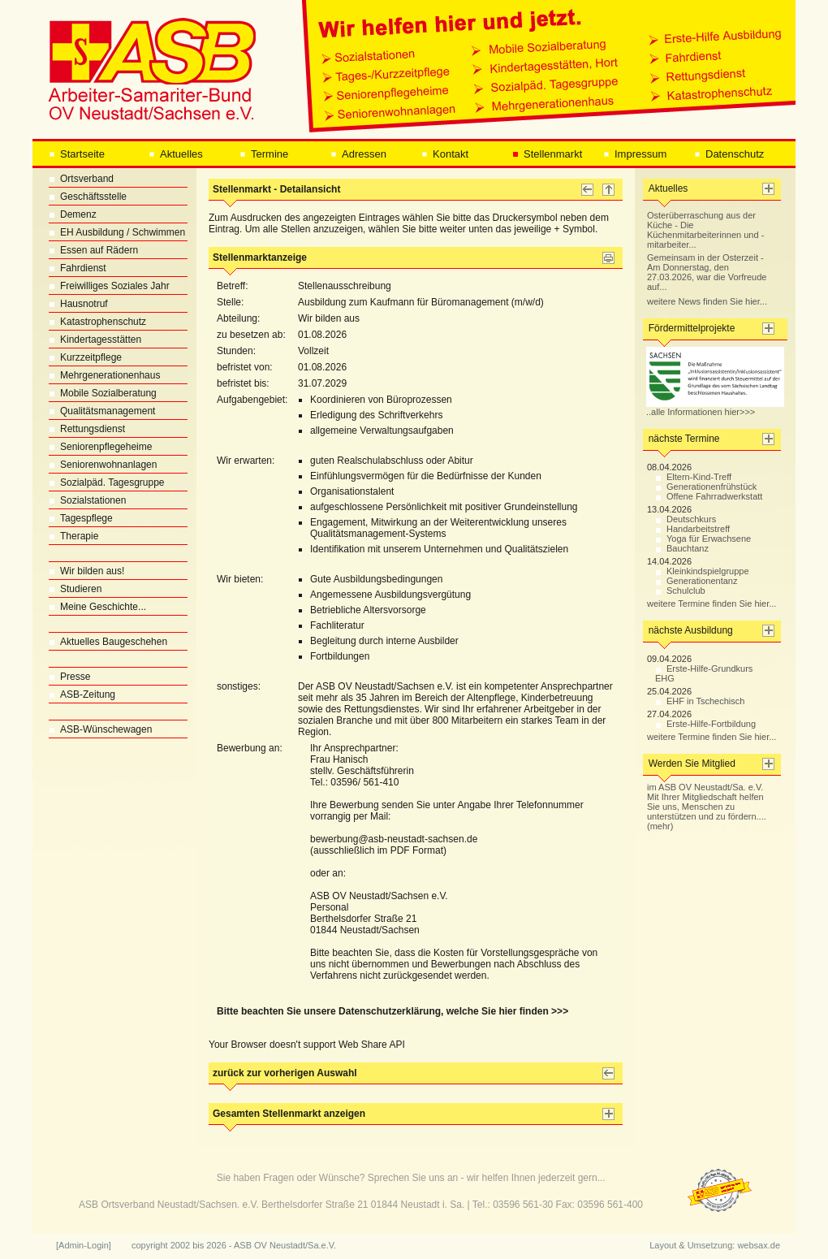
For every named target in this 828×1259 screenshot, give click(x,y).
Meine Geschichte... (97, 606)
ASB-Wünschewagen (100, 729)
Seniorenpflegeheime (100, 446)
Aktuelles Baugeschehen (108, 641)
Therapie (73, 536)
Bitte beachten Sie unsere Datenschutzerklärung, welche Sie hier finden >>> (392, 1011)
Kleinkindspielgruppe (702, 571)
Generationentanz (696, 581)
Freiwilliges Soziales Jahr (109, 286)
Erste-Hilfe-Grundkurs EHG (704, 673)
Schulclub (680, 590)
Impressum (634, 154)
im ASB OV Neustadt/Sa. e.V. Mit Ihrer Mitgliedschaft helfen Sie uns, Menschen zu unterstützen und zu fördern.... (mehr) (706, 806)
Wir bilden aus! (86, 571)
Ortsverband (81, 178)
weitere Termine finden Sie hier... (711, 603)
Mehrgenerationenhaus (104, 375)
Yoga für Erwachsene (703, 538)
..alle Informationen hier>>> (715, 408)
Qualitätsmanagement (102, 411)
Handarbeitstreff (692, 529)
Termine (263, 154)
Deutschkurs (685, 519)
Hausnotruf (78, 303)
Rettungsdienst (87, 429)
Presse (69, 676)
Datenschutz (729, 154)
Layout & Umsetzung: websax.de (714, 1245)
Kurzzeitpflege (85, 357)
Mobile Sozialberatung (103, 393)
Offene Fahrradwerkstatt (708, 496)
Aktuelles (176, 154)
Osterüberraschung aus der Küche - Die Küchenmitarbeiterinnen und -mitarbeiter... (705, 229)
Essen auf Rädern (93, 250)
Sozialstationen (87, 500)
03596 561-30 (523, 1204)
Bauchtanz (682, 548)
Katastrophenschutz (97, 321)
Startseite (77, 154)
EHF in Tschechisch (699, 701)
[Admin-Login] (83, 1245)
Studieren (75, 589)
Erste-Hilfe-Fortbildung (705, 724)
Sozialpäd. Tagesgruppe (107, 482)
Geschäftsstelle (88, 196)
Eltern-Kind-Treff (693, 477)
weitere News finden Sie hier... (707, 301)
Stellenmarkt (547, 154)
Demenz (73, 214)
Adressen (358, 154)
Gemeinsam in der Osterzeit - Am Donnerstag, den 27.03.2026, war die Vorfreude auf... (706, 272)
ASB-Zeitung (82, 694)
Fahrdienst (77, 268)
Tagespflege (81, 518)
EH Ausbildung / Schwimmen (117, 232)
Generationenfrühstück (706, 486)
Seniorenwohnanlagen (103, 464)
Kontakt (444, 154)
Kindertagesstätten (95, 339)
